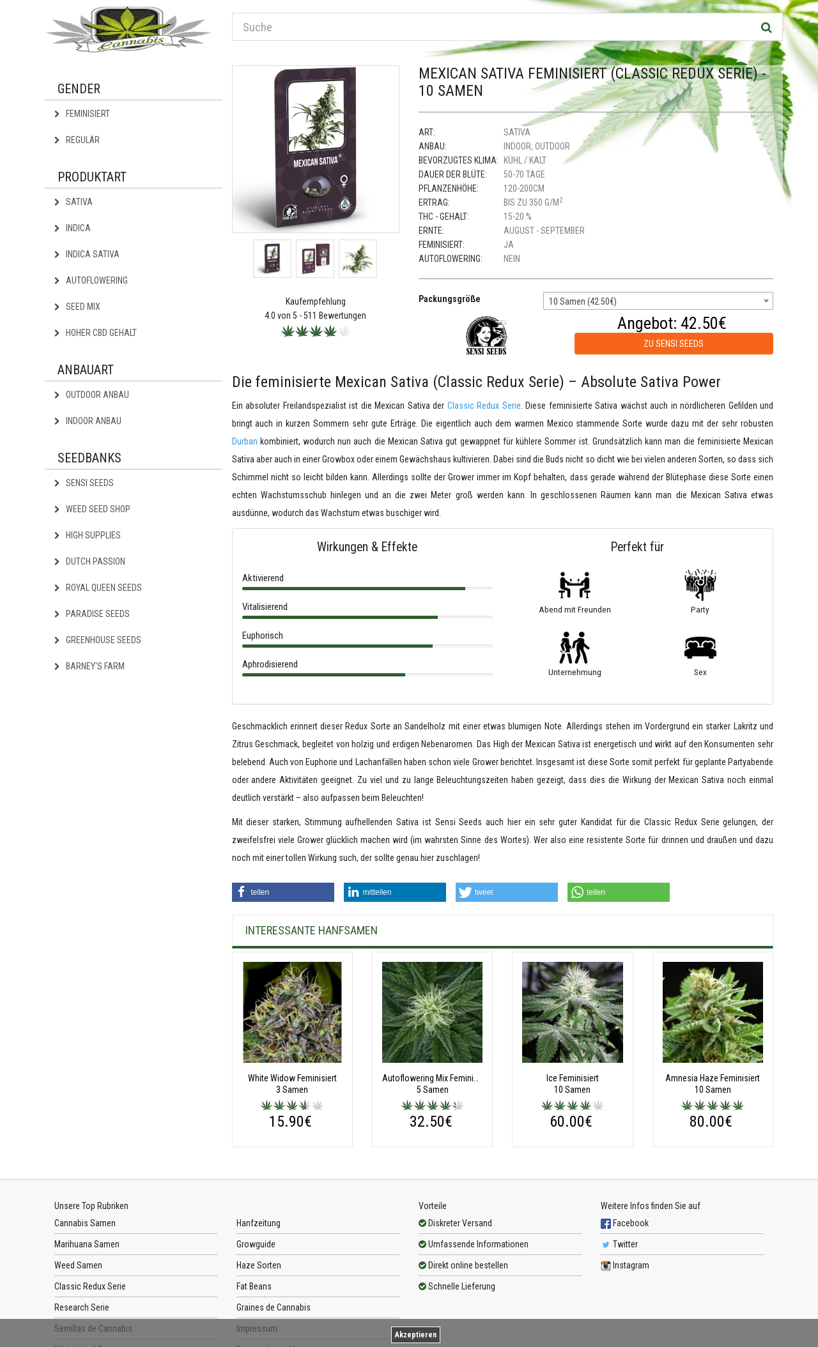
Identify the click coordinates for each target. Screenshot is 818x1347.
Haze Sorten (258, 1265)
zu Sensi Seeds (674, 344)
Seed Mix (77, 306)
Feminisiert (82, 114)
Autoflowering (91, 280)
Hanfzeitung (258, 1223)
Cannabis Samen (85, 1223)
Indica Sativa (87, 254)
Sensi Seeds (84, 483)
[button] (283, 892)
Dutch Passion (89, 561)
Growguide (255, 1244)
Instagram (625, 1265)
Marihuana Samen (87, 1244)
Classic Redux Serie (484, 405)
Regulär (77, 140)
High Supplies (87, 535)
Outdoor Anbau (91, 395)
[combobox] (658, 301)
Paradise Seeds (92, 614)
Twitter (619, 1244)
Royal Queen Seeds (98, 587)
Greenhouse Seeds (97, 640)
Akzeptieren (415, 1334)
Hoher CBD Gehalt (95, 333)
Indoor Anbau (87, 421)
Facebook (625, 1223)
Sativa (73, 202)
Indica (72, 228)
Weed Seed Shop (92, 509)
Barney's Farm (89, 666)
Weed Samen (78, 1265)
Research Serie (81, 1307)
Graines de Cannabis (273, 1307)
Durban (245, 441)
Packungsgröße (450, 299)
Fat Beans (254, 1286)
